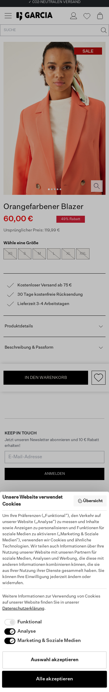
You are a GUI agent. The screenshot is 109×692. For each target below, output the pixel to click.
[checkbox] (22, 622)
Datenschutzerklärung (23, 609)
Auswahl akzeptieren (54, 660)
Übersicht (90, 501)
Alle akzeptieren (54, 679)
